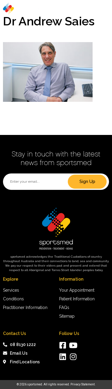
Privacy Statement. (83, 384)
